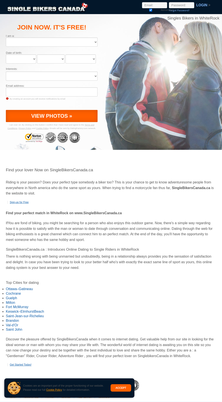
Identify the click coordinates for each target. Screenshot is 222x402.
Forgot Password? (179, 10)
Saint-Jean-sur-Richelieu (25, 316)
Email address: (15, 85)
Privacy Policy (24, 128)
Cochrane (13, 293)
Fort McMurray (17, 307)
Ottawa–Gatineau (19, 289)
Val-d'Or (12, 325)
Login (203, 5)
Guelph (11, 298)
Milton (10, 302)
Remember (150, 9)
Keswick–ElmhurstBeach (25, 311)
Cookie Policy (54, 389)
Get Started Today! (20, 364)
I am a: (10, 36)
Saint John (14, 329)
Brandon (12, 320)
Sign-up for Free (19, 202)
